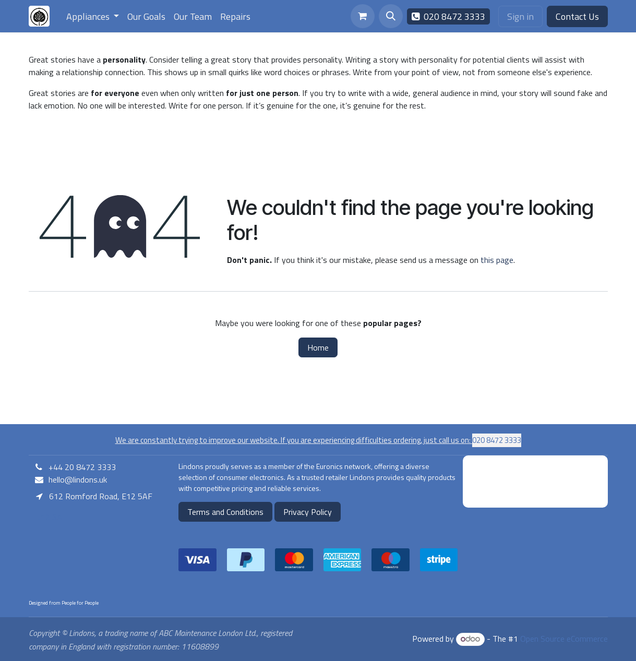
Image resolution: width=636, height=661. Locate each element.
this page (497, 260)
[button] (391, 16)
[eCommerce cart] (363, 16)
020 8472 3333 (448, 16)
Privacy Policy (307, 512)
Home (318, 347)
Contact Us (577, 16)
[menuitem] (93, 16)
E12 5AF (50, 517)
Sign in (520, 16)
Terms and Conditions (225, 512)
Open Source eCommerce (564, 638)
